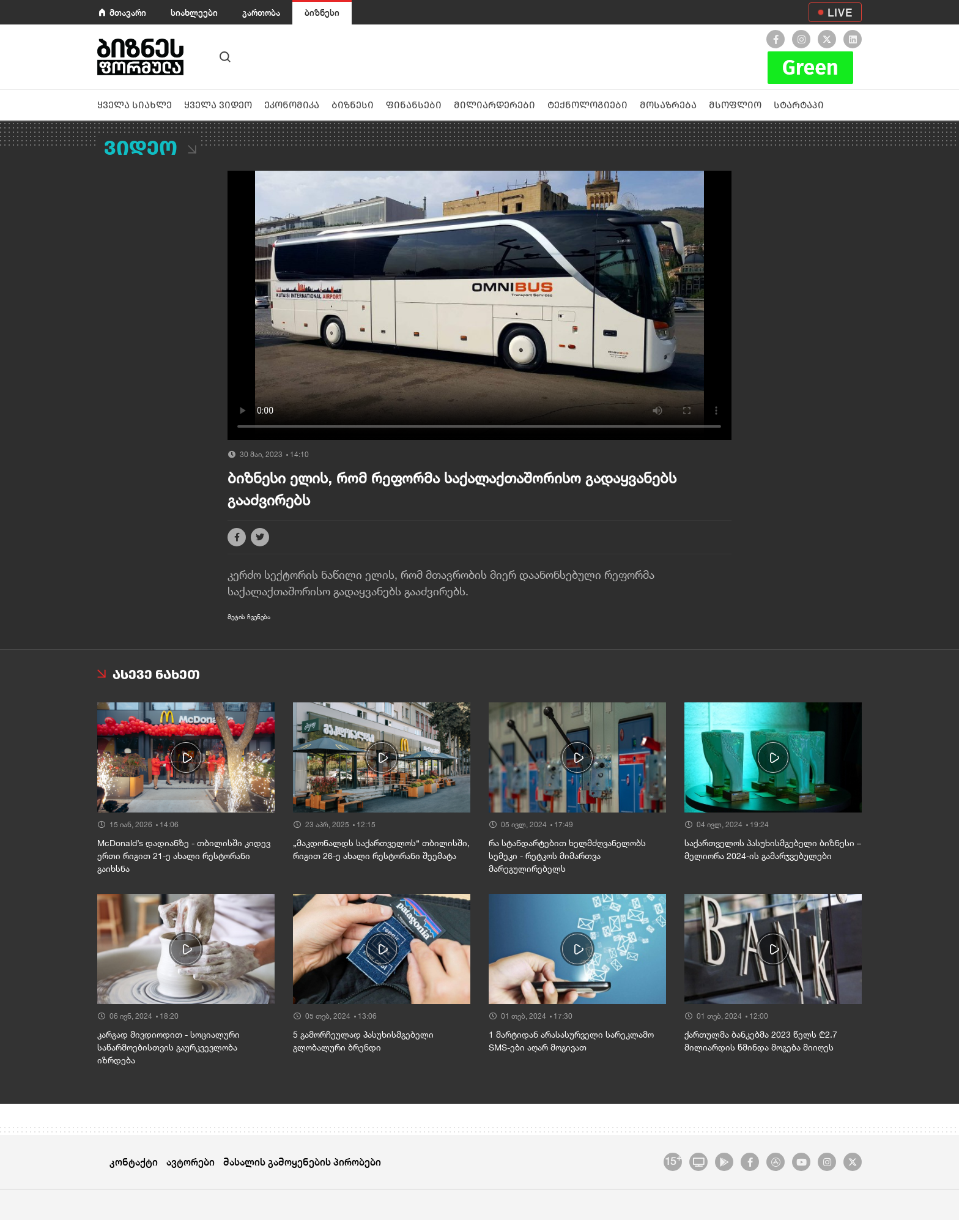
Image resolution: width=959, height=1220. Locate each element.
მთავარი (127, 12)
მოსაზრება (668, 105)
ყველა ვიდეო (218, 105)
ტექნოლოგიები (587, 105)
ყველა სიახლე (134, 105)
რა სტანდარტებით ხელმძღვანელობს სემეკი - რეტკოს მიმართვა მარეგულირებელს (567, 856)
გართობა (261, 12)
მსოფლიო (735, 105)
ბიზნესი (322, 12)
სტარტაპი (799, 105)
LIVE (840, 12)
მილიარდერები (494, 105)
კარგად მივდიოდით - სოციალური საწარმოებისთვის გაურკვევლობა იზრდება (168, 1047)
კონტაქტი (133, 1161)
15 (673, 1160)
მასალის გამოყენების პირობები (302, 1161)
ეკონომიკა (291, 105)
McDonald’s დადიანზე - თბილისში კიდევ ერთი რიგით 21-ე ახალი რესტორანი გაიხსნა (183, 856)
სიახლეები (194, 12)
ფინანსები (414, 105)
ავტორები (190, 1161)
